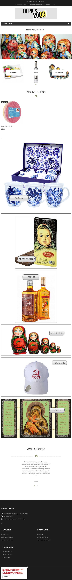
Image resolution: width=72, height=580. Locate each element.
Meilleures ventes (6, 540)
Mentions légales (42, 537)
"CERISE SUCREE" (8, 552)
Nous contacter (7, 554)
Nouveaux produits (7, 537)
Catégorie (7, 23)
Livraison (40, 534)
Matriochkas (59, 73)
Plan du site (6, 557)
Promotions (4, 534)
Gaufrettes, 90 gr (6, 126)
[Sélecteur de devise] (42, 1)
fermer (6, 577)
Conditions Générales (44, 540)
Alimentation (13, 73)
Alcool (36, 73)
